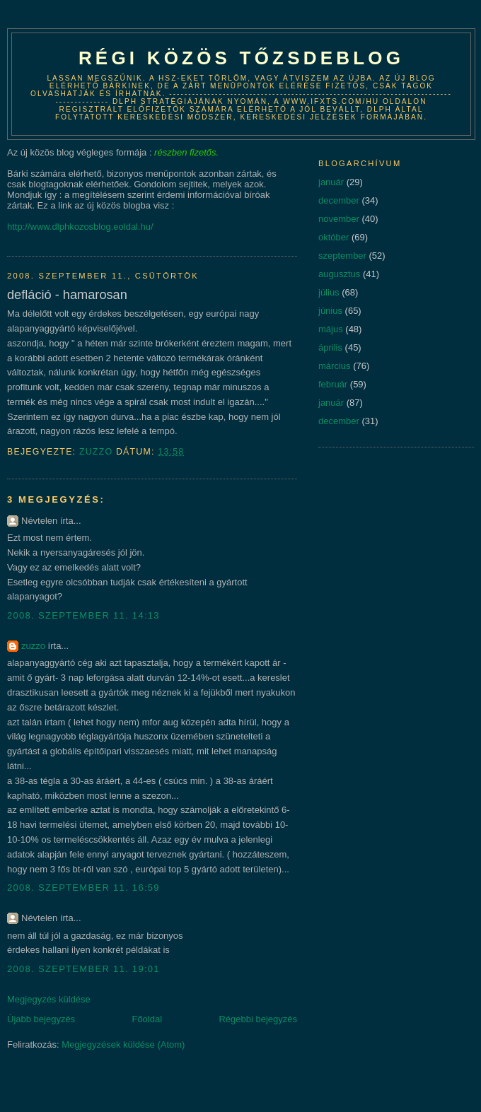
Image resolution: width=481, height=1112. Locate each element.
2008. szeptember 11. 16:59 (83, 887)
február (332, 384)
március (334, 366)
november (338, 218)
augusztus (339, 274)
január (331, 182)
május (330, 329)
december (338, 200)
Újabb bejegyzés (41, 1019)
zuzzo (33, 645)
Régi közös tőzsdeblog (241, 58)
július (329, 292)
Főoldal (147, 1019)
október (333, 237)
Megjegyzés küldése (49, 999)
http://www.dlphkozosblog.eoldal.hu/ (80, 226)
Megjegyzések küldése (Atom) (123, 1044)
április (330, 347)
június (330, 310)
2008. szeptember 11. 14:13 (83, 615)
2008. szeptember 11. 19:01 (83, 969)
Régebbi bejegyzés (258, 1019)
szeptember (342, 255)
